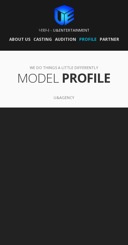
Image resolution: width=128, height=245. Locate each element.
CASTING (42, 39)
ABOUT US (19, 39)
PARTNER (109, 39)
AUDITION (65, 39)
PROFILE (88, 39)
